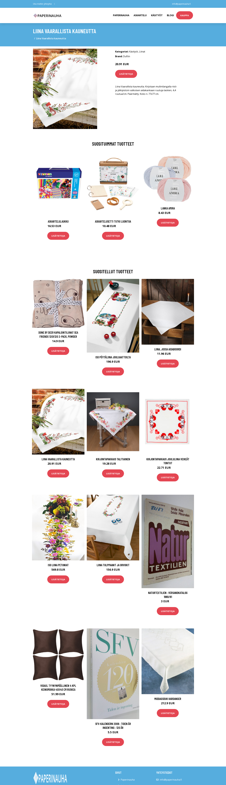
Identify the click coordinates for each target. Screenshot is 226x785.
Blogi (170, 15)
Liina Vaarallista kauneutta (58, 459)
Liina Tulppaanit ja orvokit (113, 565)
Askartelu (140, 15)
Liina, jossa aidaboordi (167, 349)
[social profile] (54, 4)
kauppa (184, 15)
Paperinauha (128, 779)
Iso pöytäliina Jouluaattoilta (113, 357)
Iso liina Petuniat (58, 565)
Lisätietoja (126, 73)
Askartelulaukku (58, 221)
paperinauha (121, 15)
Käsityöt (157, 15)
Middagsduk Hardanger (167, 699)
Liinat (142, 51)
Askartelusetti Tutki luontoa (113, 221)
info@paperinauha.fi (181, 3)
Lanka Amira (168, 208)
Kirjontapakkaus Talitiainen (113, 459)
